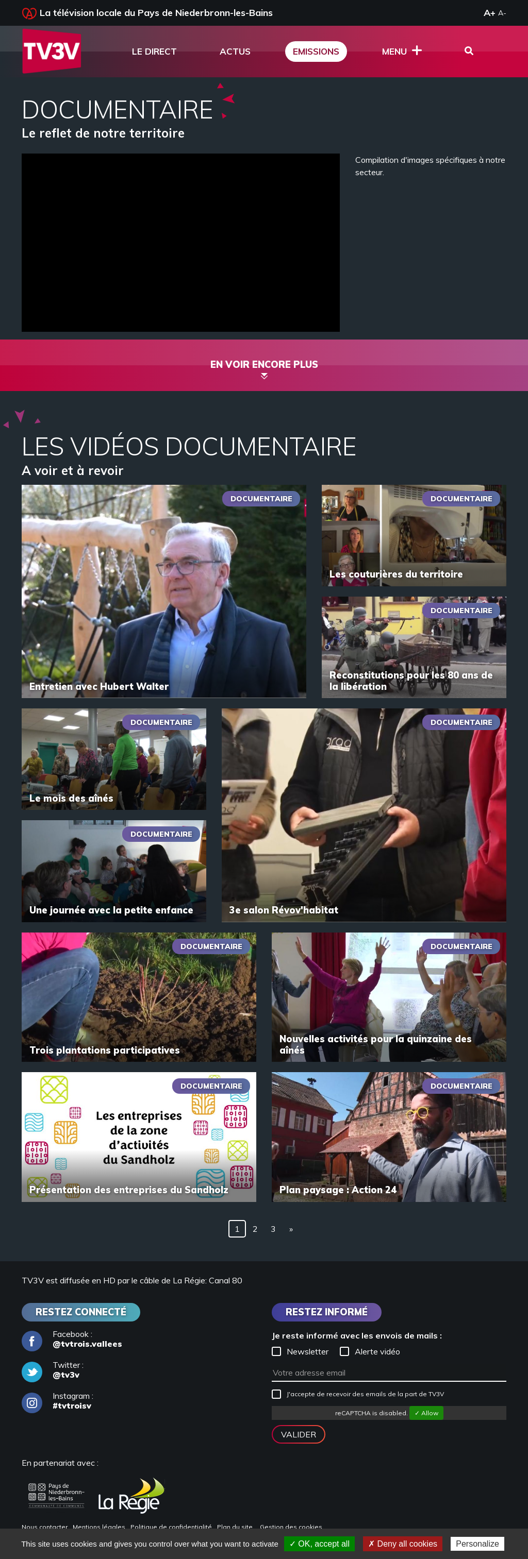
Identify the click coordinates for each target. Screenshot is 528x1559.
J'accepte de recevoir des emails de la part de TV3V (358, 1394)
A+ (490, 13)
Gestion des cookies (291, 1527)
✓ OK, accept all (319, 1543)
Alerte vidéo (370, 1351)
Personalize (477, 1543)
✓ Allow (426, 1413)
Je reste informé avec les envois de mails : (357, 1335)
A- (502, 13)
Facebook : (72, 1339)
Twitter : (53, 1370)
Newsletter (300, 1351)
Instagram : (57, 1401)
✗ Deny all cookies (402, 1543)
